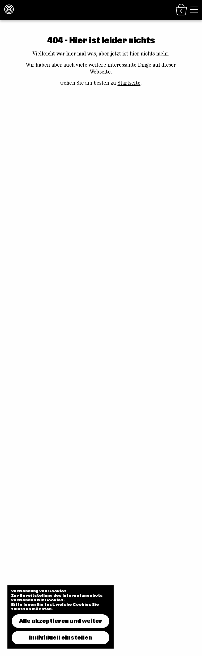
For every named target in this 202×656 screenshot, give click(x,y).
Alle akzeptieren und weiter (60, 621)
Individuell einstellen (60, 638)
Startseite (129, 84)
